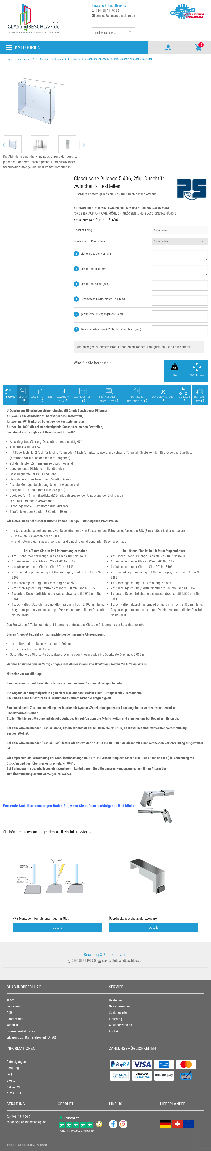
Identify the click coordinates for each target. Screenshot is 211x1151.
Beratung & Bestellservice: (109, 6)
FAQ (9, 1074)
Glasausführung (83, 230)
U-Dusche (76, 59)
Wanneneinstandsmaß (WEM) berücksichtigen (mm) (111, 329)
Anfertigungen (16, 1062)
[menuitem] (10, 59)
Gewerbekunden (120, 1006)
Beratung (13, 1068)
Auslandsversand (120, 1025)
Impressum (14, 1006)
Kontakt (114, 1031)
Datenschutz (15, 1019)
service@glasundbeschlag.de (115, 16)
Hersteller (13, 1086)
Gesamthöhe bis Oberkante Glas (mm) (103, 299)
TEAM (10, 1000)
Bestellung (116, 1000)
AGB (9, 1013)
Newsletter (14, 1093)
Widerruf (12, 1025)
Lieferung (115, 1019)
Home (10, 59)
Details (57, 927)
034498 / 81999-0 (108, 11)
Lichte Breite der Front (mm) (97, 253)
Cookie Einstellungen (21, 1031)
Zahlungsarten (118, 1013)
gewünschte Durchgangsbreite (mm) (102, 314)
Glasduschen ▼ (58, 59)
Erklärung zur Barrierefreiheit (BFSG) (31, 1037)
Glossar (12, 1080)
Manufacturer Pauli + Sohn (31, 59)
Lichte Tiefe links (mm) (94, 268)
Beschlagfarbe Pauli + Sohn (90, 241)
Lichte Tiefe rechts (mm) (95, 284)
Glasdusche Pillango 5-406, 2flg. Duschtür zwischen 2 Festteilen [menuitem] (118, 58)
